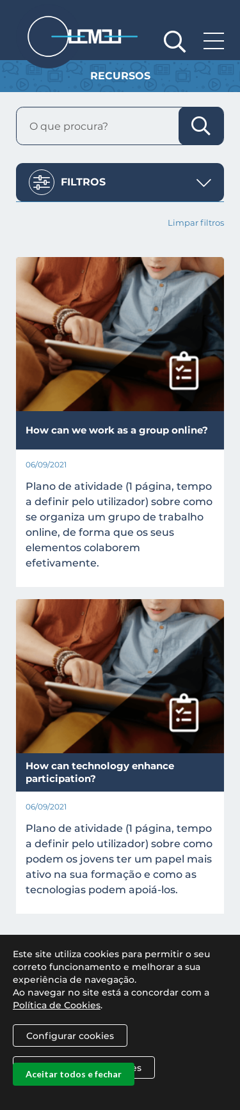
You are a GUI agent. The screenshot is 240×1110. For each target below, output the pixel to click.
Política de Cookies (56, 1024)
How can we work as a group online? (117, 430)
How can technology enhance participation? (100, 772)
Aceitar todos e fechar (74, 1093)
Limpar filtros (196, 222)
